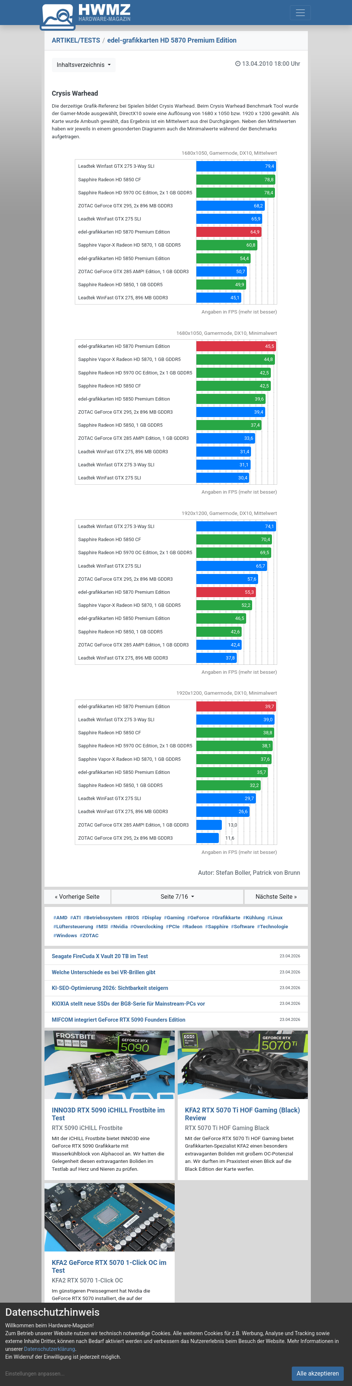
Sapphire (216, 926)
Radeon (192, 926)
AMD (60, 917)
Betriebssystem (102, 917)
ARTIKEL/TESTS (76, 40)
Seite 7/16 (175, 896)
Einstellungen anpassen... (35, 1374)
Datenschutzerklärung (49, 1349)
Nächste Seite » (276, 896)
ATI (75, 917)
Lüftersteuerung (73, 926)
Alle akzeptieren (318, 1373)
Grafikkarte (226, 917)
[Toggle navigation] (300, 12)
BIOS (132, 917)
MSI (102, 926)
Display (151, 917)
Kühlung (253, 917)
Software (242, 926)
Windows (65, 935)
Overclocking (146, 926)
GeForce (198, 917)
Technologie (272, 926)
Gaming (174, 917)
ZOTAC (89, 935)
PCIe (173, 926)
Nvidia (119, 926)
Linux (274, 917)
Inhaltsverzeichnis (81, 64)
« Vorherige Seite (77, 896)
